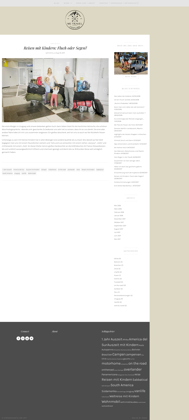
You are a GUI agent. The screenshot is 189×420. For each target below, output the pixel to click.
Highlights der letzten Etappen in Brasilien (130, 134)
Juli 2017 (117, 232)
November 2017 (119, 219)
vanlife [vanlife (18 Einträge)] (139, 391)
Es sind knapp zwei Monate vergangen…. (129, 119)
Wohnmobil (32, 173)
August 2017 (118, 229)
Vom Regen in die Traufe (123, 157)
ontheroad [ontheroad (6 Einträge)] (108, 369)
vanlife (24, 173)
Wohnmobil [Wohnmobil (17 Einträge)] (111, 401)
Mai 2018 (117, 205)
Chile (116, 269)
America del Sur (19, 169)
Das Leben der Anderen (123, 96)
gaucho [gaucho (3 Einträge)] (126, 358)
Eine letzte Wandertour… (123, 186)
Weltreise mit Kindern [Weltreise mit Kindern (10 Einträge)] (124, 396)
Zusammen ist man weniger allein (127, 161)
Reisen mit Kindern (88, 169)
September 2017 (120, 226)
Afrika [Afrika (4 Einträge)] (126, 339)
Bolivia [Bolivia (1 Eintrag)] (129, 350)
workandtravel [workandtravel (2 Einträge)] (107, 406)
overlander (71, 169)
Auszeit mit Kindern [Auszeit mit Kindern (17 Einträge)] (123, 345)
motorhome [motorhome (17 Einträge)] (111, 363)
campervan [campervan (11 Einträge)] (133, 354)
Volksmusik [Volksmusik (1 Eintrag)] (105, 397)
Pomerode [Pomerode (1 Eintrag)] (131, 375)
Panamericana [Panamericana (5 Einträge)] (109, 374)
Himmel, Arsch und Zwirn (123, 140)
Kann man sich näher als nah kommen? (129, 107)
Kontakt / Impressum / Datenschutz (119, 3)
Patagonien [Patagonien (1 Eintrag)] (121, 375)
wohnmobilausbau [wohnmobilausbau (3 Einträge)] (129, 402)
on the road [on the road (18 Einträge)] (138, 363)
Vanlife (116, 302)
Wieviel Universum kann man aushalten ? (130, 113)
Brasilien (117, 265)
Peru (116, 292)
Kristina (50, 53)
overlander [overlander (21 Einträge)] (133, 369)
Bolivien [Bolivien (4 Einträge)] (136, 349)
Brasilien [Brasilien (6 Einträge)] (107, 354)
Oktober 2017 (119, 222)
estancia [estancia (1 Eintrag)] (114, 359)
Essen (116, 275)
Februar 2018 (119, 212)
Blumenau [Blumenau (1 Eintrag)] (124, 350)
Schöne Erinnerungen (122, 182)
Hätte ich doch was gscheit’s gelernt (128, 167)
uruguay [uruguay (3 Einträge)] (130, 391)
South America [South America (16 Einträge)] (122, 385)
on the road (62, 169)
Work (67, 3)
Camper (44, 169)
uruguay (17, 173)
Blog (57, 3)
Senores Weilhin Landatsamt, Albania (128, 128)
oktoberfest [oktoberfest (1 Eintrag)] (124, 364)
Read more (131, 76)
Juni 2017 (117, 236)
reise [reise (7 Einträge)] (137, 374)
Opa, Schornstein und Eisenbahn (126, 144)
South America (7, 173)
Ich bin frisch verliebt (122, 100)
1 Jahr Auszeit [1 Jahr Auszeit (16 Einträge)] (112, 339)
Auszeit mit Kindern (32, 169)
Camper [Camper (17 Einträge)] (118, 354)
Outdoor (117, 289)
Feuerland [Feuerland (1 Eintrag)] (120, 359)
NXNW (144, 418)
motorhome (52, 169)
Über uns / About (85, 3)
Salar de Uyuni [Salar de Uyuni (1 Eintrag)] (106, 386)
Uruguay (55, 43)
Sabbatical (99, 169)
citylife (116, 272)
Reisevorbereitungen (122, 295)
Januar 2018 (118, 215)
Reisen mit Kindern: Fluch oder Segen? (55, 47)
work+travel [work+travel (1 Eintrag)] (142, 402)
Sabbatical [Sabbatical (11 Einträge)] (140, 379)
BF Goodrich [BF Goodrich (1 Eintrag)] (117, 350)
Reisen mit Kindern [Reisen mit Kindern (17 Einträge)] (117, 379)
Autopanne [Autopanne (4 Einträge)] (107, 349)
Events (116, 279)
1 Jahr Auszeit (7, 169)
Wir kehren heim (120, 147)
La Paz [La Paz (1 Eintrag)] (133, 359)
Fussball (117, 282)
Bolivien (117, 262)
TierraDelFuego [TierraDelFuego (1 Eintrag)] (121, 391)
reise (78, 169)
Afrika (116, 259)
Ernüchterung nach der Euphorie (126, 173)
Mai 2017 (117, 239)
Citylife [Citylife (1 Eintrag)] (109, 359)
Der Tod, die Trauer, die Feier (124, 125)
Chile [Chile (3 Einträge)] (104, 358)
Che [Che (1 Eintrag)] (143, 355)
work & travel (119, 306)
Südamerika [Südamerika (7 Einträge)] (109, 391)
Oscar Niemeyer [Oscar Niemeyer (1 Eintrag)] (119, 370)
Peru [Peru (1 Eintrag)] (126, 375)
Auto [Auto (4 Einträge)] (141, 345)
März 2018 (118, 209)
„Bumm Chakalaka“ (121, 103)
